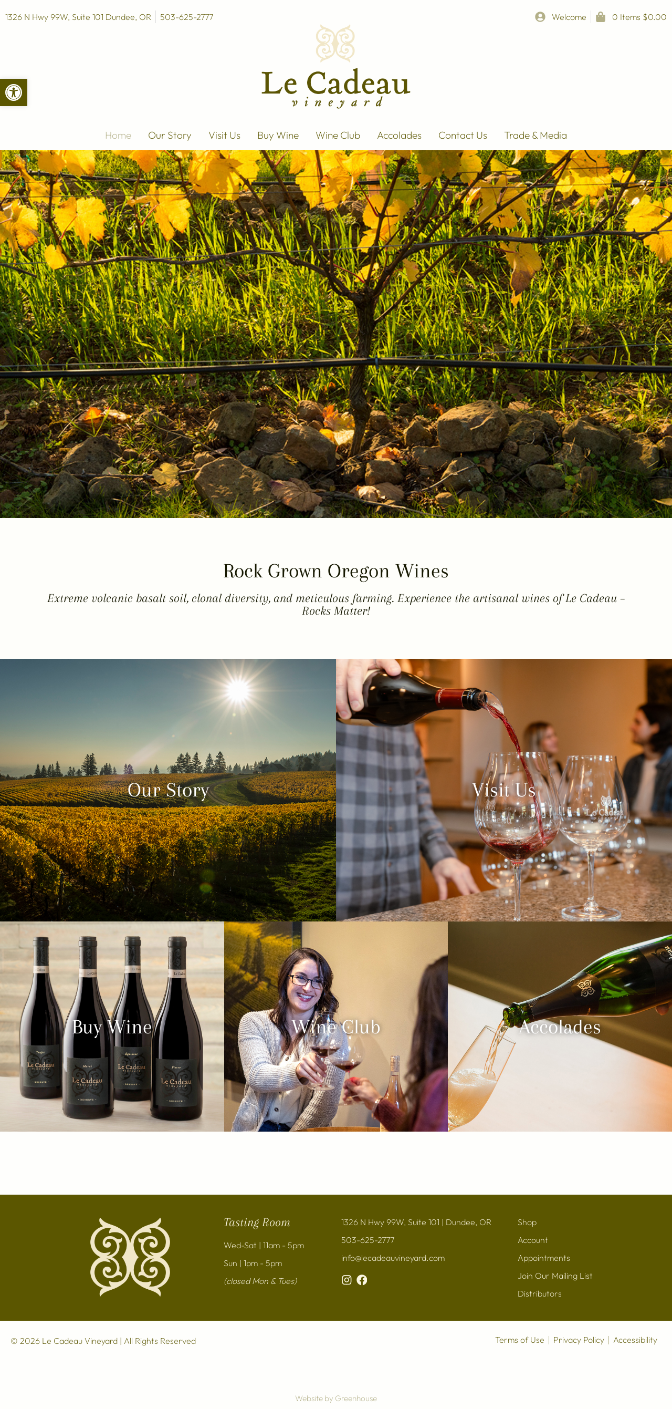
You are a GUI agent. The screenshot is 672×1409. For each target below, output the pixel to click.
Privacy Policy (578, 1339)
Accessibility (635, 1339)
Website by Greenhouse (336, 1398)
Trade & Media (535, 135)
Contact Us (462, 135)
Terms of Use (519, 1339)
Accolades (399, 135)
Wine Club (338, 135)
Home (118, 135)
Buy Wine (278, 135)
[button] (13, 92)
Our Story (170, 135)
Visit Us (224, 135)
